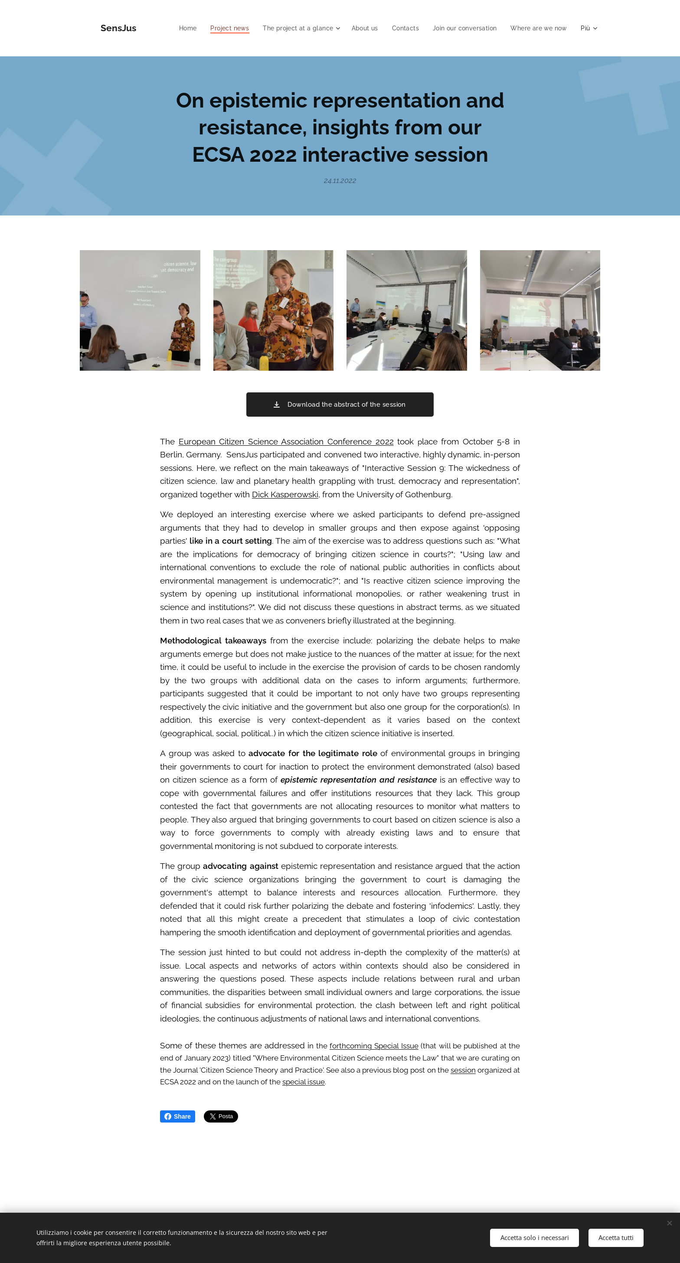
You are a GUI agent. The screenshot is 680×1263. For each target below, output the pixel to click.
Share (177, 1116)
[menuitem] (178, 28)
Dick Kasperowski (285, 494)
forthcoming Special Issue (374, 1045)
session (463, 1069)
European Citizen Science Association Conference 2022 (286, 441)
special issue (303, 1081)
